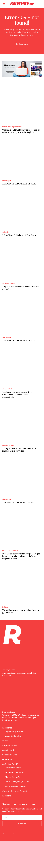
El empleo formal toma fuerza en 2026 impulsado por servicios (19, 449)
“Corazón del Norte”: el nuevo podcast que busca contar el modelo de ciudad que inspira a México (21, 556)
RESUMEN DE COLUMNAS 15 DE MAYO (19, 184)
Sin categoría (7, 180)
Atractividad (7, 389)
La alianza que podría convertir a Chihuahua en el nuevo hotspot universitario (17, 394)
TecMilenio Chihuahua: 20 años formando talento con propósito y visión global (21, 131)
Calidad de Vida (8, 445)
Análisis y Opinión (8, 283)
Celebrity (5, 232)
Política (5, 607)
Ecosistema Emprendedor (11, 127)
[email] (22, 817)
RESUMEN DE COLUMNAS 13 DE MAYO (19, 502)
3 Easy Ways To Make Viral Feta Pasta (19, 235)
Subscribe (22, 824)
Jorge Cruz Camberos (10, 550)
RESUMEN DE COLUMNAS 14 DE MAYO (19, 341)
